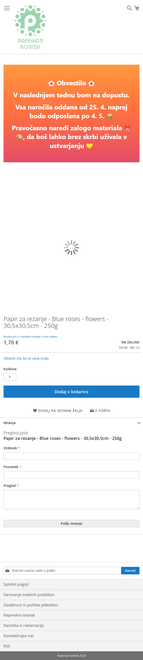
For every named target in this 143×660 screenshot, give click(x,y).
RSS (7, 646)
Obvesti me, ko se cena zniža (26, 358)
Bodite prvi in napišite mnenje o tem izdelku (31, 336)
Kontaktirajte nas (19, 635)
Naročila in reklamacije (24, 625)
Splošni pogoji (16, 584)
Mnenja (10, 423)
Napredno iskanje (19, 615)
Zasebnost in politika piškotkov (31, 605)
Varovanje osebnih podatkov (29, 594)
